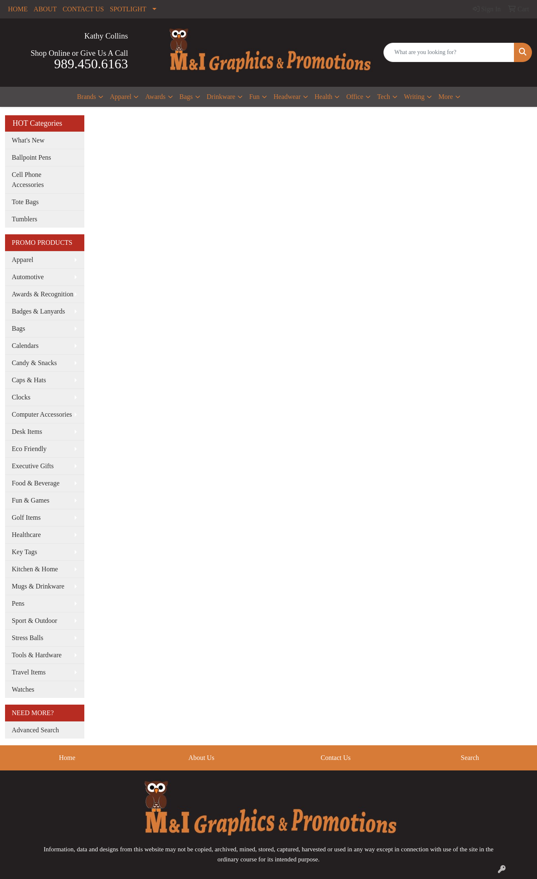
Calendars (25, 345)
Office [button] (354, 96)
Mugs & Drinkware (38, 586)
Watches (23, 689)
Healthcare (26, 534)
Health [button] (324, 96)
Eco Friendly (29, 448)
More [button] (445, 96)
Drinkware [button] (221, 96)
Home (67, 757)
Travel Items (29, 672)
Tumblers (24, 219)
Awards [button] (155, 96)
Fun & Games (31, 500)
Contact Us (336, 757)
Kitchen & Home (35, 569)
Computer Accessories (42, 414)
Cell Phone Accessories (28, 179)
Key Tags (24, 551)
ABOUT (45, 9)
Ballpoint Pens (31, 157)
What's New (28, 140)
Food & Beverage (36, 483)
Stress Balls (27, 637)
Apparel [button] (121, 96)
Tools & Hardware (37, 655)
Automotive (28, 276)
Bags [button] (186, 96)
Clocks (21, 397)
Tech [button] (383, 96)
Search (470, 757)
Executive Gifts (33, 465)
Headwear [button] (287, 96)
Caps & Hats (29, 380)
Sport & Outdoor (34, 620)
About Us (201, 757)
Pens (18, 603)
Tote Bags (25, 201)
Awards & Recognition (42, 294)
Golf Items (26, 517)
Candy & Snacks (34, 362)
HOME (18, 9)
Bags (18, 328)
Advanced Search (35, 730)
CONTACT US (83, 9)
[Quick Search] (448, 52)
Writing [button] (414, 96)
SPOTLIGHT (128, 9)
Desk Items (27, 431)
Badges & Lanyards (38, 311)
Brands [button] (86, 96)
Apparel (23, 259)
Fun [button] (254, 96)
